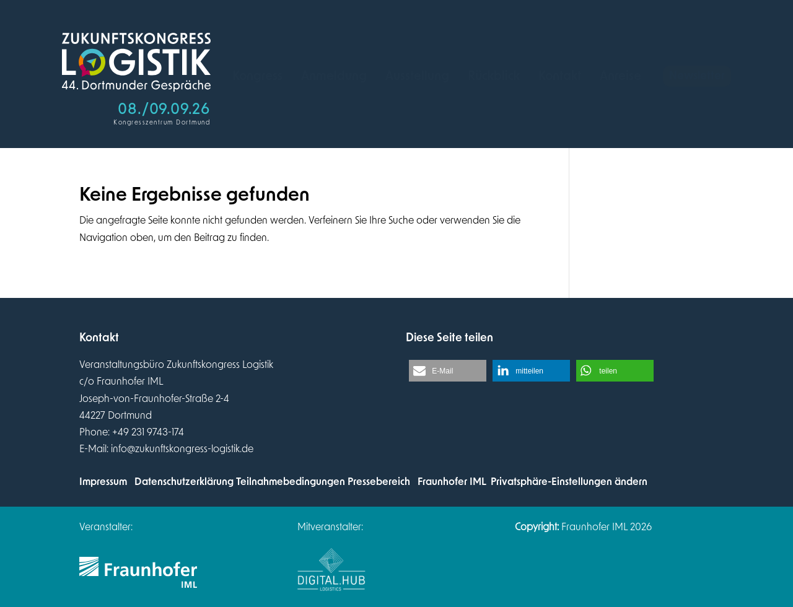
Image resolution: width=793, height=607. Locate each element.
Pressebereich (379, 482)
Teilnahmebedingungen (290, 482)
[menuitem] (257, 76)
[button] (447, 371)
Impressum (103, 482)
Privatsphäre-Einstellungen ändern (569, 482)
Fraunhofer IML (452, 482)
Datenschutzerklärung (184, 482)
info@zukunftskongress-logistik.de (182, 449)
